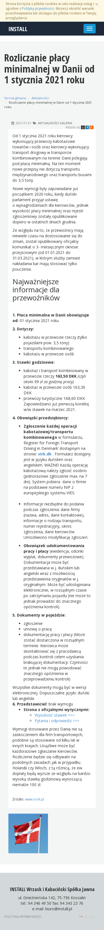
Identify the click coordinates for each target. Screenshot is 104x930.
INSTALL (17, 28)
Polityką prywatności (38, 8)
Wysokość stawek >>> (55, 715)
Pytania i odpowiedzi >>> (57, 720)
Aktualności (40, 98)
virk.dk (45, 454)
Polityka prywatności (22, 916)
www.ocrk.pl (34, 799)
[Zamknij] (96, 4)
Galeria (66, 123)
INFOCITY (88, 916)
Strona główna (15, 98)
